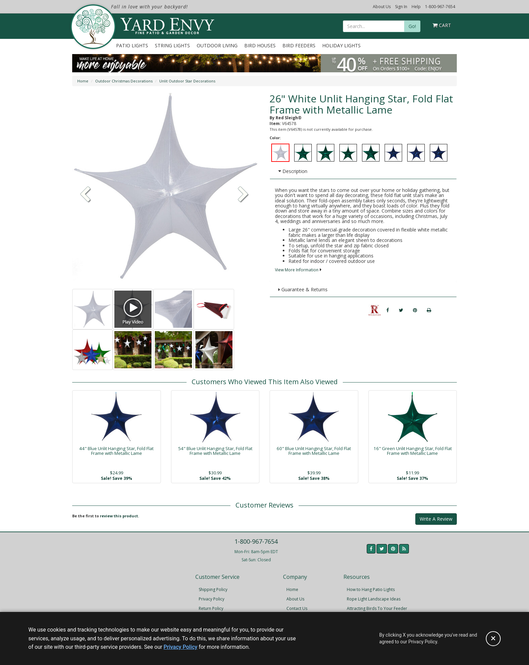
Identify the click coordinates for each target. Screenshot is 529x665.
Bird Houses (260, 45)
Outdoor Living (217, 45)
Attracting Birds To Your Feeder (377, 608)
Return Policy (211, 608)
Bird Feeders (298, 45)
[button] (243, 195)
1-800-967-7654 (440, 6)
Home (82, 80)
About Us (382, 6)
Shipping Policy (213, 589)
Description (292, 171)
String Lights (172, 45)
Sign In (401, 6)
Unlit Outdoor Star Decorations (187, 80)
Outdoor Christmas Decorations (123, 80)
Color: (275, 137)
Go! (412, 26)
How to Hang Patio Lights (371, 589)
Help (416, 6)
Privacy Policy (211, 599)
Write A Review (436, 519)
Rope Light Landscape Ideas (373, 599)
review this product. (119, 515)
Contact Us (296, 608)
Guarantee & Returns (303, 289)
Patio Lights (132, 45)
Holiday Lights (341, 45)
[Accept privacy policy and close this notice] (493, 638)
